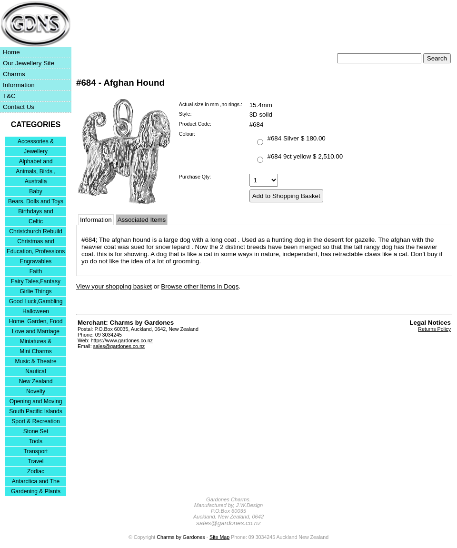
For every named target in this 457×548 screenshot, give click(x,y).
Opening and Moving (36, 401)
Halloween (35, 311)
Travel (36, 461)
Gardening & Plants (35, 491)
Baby (35, 191)
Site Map (219, 537)
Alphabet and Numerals (36, 162)
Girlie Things (35, 291)
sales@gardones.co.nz (119, 346)
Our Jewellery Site (28, 63)
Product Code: (195, 124)
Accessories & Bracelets (36, 142)
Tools (35, 441)
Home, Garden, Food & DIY (36, 322)
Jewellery (36, 151)
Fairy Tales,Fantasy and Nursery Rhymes (36, 282)
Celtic (36, 221)
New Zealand (36, 381)
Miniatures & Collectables (36, 342)
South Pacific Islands (35, 411)
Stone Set (36, 431)
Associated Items (142, 219)
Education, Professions (36, 251)
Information (19, 85)
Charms (14, 74)
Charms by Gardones (181, 537)
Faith (36, 271)
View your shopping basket (114, 286)
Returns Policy (434, 329)
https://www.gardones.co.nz (122, 340)
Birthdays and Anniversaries (35, 212)
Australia (36, 181)
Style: (185, 114)
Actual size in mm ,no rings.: (210, 104)
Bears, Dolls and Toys (35, 201)
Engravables (36, 261)
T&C (9, 96)
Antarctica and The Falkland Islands (36, 482)
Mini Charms (35, 351)
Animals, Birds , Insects (35, 172)
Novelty (35, 391)
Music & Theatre (35, 361)
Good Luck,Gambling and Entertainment (36, 302)
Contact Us (18, 106)
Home (11, 52)
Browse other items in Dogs (199, 286)
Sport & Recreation (35, 421)
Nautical (35, 371)
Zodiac (35, 471)
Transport (36, 451)
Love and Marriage (36, 331)
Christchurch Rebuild (35, 231)
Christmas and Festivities (35, 242)
